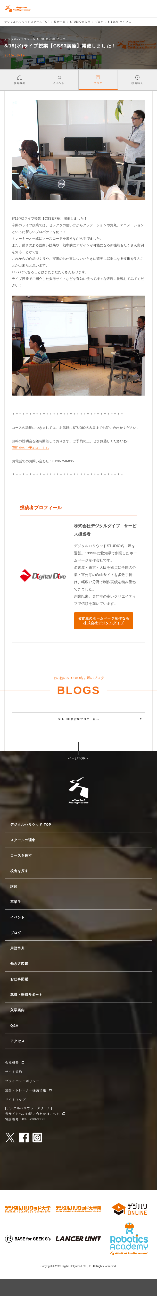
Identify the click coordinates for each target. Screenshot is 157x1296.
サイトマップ (15, 1099)
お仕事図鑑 (19, 979)
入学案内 (17, 1010)
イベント (17, 917)
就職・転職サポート (26, 995)
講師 (14, 886)
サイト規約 (13, 1071)
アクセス (17, 1041)
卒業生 (15, 902)
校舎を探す (19, 871)
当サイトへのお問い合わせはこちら (32, 1113)
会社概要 (12, 1062)
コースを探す (21, 855)
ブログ (15, 933)
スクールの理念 (22, 840)
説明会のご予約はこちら (30, 448)
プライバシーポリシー (22, 1081)
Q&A (14, 1025)
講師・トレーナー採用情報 (25, 1090)
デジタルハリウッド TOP (30, 824)
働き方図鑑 (19, 964)
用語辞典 (17, 948)
